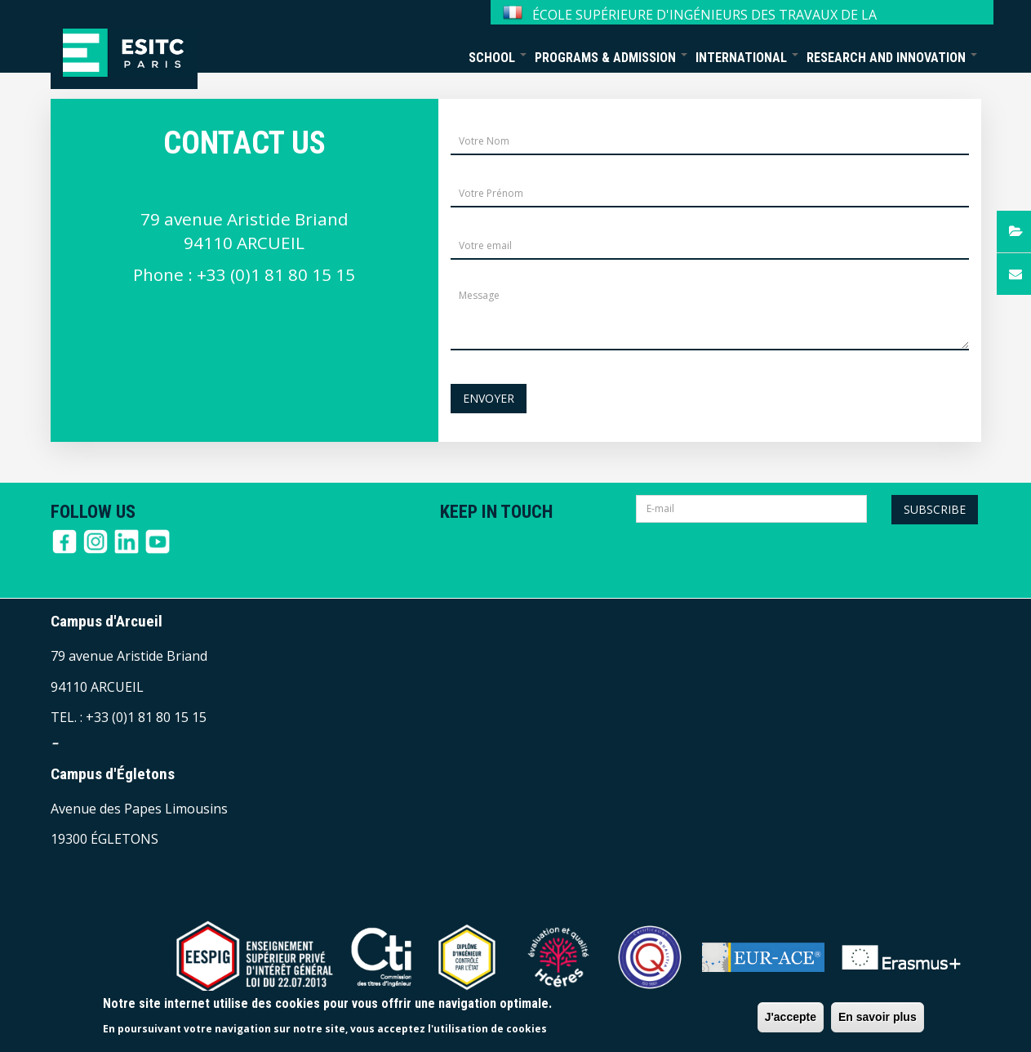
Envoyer (488, 398)
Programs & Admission (611, 57)
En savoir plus (877, 1016)
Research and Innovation (892, 57)
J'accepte (790, 1016)
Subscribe (935, 509)
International (746, 57)
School (498, 57)
